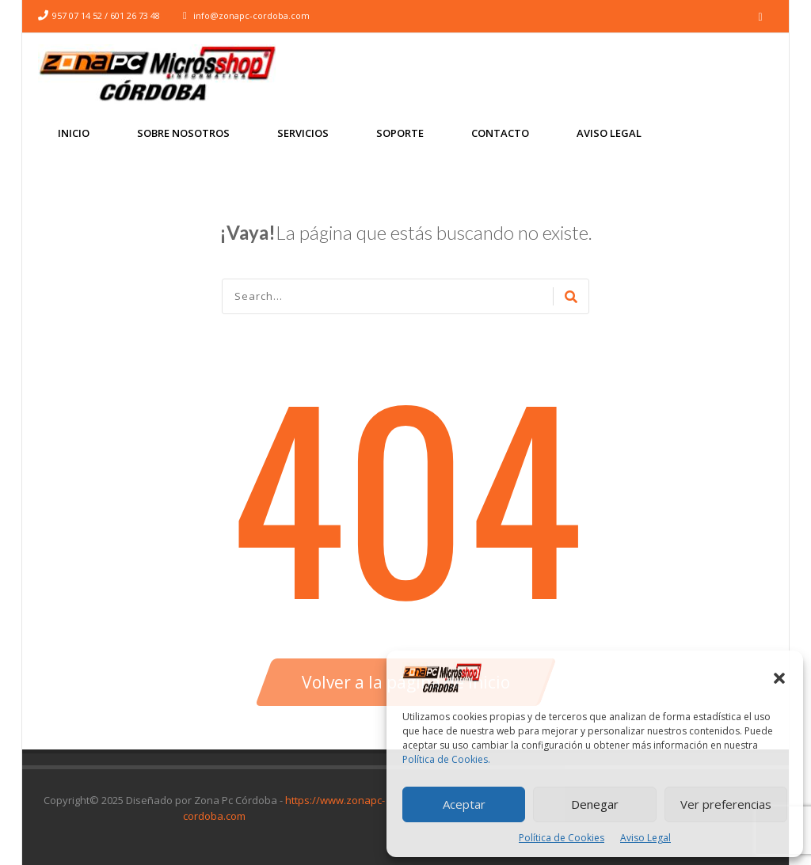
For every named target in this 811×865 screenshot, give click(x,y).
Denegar (595, 804)
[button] (779, 678)
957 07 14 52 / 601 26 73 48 (106, 15)
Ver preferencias (725, 804)
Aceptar (464, 804)
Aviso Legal (645, 837)
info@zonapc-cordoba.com (251, 15)
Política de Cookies (561, 837)
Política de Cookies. (446, 759)
